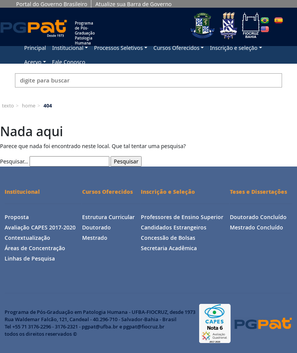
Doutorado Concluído (258, 217)
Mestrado (94, 237)
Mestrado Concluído (256, 227)
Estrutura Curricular (108, 217)
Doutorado (96, 227)
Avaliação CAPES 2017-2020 (40, 227)
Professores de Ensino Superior (182, 217)
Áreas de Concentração (35, 248)
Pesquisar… (14, 161)
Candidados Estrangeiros (173, 227)
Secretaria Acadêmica (169, 248)
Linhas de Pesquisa (30, 258)
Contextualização (27, 237)
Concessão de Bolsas (168, 237)
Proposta (17, 217)
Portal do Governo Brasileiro (51, 4)
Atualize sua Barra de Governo (133, 4)
